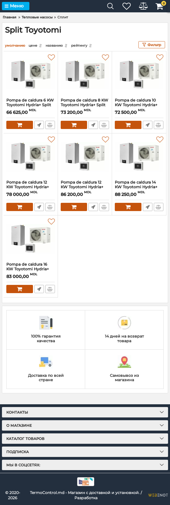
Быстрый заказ (39, 125)
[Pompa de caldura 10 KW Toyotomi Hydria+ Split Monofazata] (139, 74)
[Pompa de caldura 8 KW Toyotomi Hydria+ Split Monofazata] (85, 74)
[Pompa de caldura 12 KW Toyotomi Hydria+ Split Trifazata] (85, 156)
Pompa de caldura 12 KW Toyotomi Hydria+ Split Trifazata (82, 187)
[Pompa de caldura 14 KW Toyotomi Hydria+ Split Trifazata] (139, 156)
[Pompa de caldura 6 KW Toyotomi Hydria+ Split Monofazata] (30, 74)
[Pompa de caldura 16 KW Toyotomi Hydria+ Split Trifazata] (30, 238)
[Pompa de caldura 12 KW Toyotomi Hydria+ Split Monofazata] (30, 156)
